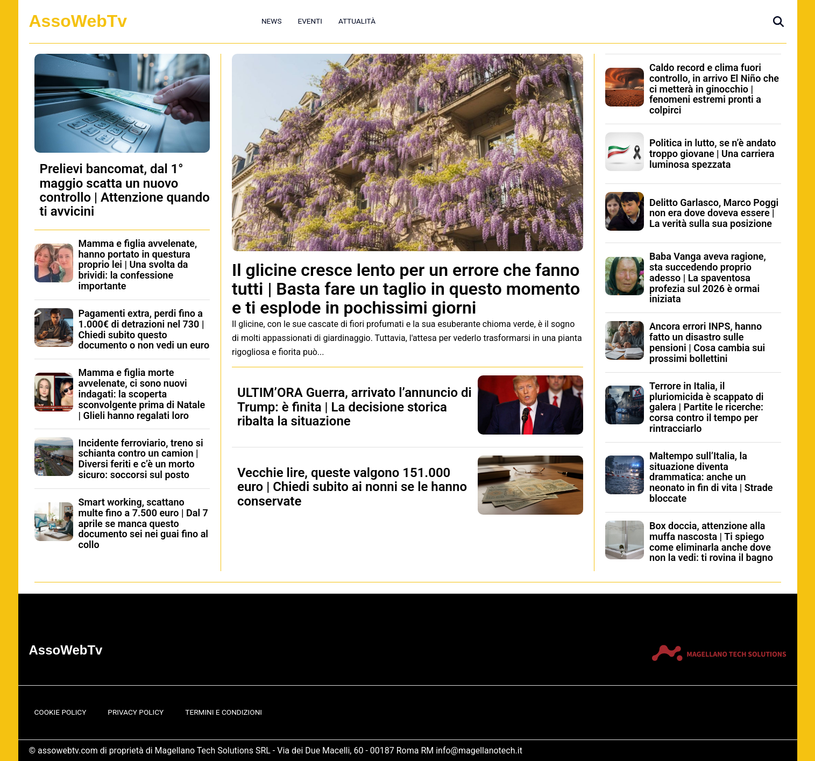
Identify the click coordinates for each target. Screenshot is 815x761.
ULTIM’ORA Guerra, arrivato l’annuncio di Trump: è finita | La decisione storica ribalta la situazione (354, 407)
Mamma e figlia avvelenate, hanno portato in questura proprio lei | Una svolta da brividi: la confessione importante (138, 264)
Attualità (356, 21)
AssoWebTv (78, 21)
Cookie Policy (60, 712)
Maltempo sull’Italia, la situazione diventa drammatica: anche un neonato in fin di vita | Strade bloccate (711, 477)
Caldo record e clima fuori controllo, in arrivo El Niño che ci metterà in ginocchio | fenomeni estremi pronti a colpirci (714, 89)
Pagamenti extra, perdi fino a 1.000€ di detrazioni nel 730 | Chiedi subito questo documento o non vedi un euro (144, 329)
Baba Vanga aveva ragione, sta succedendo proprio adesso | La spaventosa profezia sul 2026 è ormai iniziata (707, 277)
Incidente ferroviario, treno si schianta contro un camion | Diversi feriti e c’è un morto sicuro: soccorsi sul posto (141, 458)
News (271, 21)
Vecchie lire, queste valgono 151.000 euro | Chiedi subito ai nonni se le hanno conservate (352, 487)
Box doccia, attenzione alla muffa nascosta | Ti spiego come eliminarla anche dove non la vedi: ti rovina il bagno (711, 541)
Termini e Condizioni (223, 712)
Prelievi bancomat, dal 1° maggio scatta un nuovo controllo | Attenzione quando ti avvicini (125, 190)
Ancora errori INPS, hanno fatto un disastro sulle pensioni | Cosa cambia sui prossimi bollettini (707, 342)
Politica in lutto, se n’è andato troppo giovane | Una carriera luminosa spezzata (712, 153)
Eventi (309, 21)
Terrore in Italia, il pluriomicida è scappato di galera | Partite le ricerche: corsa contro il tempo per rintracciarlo (706, 407)
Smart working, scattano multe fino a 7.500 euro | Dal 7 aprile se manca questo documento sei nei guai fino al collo (144, 523)
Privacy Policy (136, 712)
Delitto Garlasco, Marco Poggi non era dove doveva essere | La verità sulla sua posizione (713, 213)
